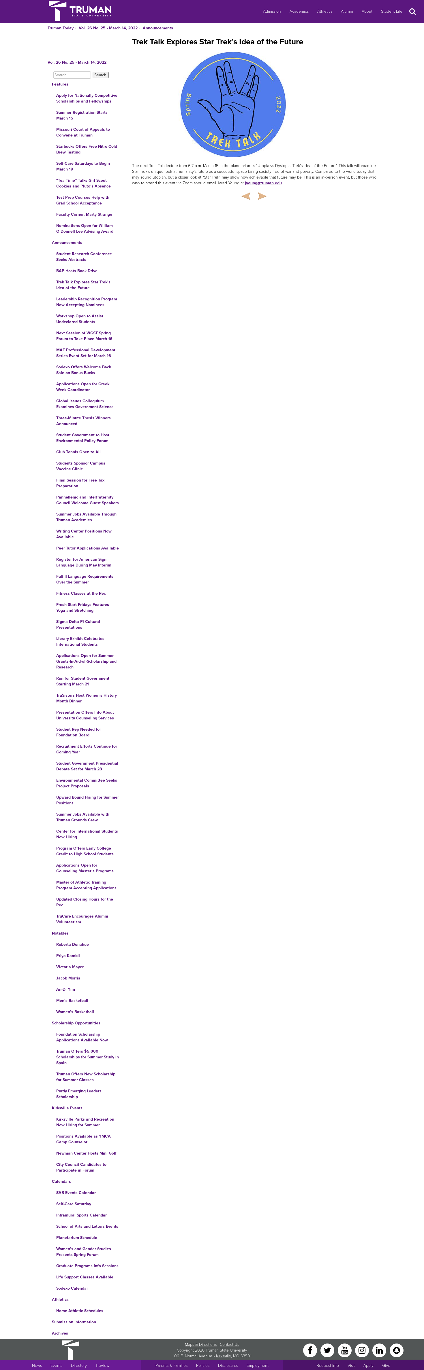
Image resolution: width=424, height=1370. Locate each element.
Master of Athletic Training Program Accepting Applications (86, 885)
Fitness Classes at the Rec (81, 593)
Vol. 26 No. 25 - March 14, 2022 (108, 28)
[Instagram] (362, 1350)
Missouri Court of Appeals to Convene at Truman (83, 132)
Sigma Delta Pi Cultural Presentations (78, 624)
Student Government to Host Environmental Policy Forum (82, 438)
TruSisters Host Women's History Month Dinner (86, 698)
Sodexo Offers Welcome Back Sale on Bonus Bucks (83, 370)
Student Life (391, 11)
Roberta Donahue (72, 944)
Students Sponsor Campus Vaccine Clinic (80, 466)
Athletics (324, 11)
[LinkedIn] (380, 1350)
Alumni (347, 11)
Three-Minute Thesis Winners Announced (83, 421)
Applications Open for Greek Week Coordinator (82, 387)
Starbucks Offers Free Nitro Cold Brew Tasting (86, 149)
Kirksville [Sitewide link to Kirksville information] (223, 1356)
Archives (60, 1333)
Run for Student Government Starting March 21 (82, 681)
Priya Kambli (68, 955)
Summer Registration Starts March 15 (82, 115)
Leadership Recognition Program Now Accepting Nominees (86, 302)
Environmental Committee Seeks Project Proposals (86, 783)
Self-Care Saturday (73, 1204)
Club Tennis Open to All (78, 452)
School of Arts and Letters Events (87, 1226)
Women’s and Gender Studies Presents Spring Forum (83, 1251)
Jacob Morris (68, 978)
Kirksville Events (67, 1108)
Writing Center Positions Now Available (84, 534)
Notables (60, 933)
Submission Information (74, 1322)
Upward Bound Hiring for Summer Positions (87, 800)
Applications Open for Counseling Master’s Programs (85, 868)
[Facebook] (310, 1350)
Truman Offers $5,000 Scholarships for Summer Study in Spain (87, 1057)
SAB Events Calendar (76, 1192)
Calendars (61, 1181)
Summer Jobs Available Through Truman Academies (86, 517)
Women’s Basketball (75, 1011)
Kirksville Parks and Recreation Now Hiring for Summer (85, 1122)
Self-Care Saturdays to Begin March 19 (83, 166)
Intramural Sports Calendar (81, 1215)
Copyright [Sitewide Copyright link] (185, 1350)
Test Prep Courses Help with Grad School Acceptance (82, 200)
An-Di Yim (65, 989)
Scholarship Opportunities (76, 1023)
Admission (272, 11)
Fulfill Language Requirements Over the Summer (84, 579)
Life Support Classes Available (84, 1277)
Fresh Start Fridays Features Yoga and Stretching (82, 607)
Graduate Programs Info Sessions (87, 1265)
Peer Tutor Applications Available (87, 548)
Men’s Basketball (72, 1000)
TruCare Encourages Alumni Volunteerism (82, 919)
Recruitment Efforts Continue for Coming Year (86, 749)
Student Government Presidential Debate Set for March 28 (87, 766)
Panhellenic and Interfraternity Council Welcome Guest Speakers (87, 500)
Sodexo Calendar (72, 1288)
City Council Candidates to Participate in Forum (81, 1167)
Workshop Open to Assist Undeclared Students (79, 319)
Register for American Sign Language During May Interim (83, 562)
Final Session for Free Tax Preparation (80, 483)
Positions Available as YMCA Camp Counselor (83, 1139)
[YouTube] (345, 1350)
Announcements (158, 28)
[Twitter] (328, 1350)
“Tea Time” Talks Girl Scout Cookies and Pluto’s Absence (83, 183)
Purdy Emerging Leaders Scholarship (79, 1094)
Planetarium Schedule (76, 1237)
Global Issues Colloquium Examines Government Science (85, 404)
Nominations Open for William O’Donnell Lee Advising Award (84, 228)
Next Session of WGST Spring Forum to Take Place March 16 (84, 336)
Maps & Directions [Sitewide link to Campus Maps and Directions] (201, 1344)
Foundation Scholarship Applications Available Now (82, 1037)
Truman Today (61, 28)
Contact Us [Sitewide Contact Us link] (229, 1344)
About (367, 11)
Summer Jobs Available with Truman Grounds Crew (82, 817)
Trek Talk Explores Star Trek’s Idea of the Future (83, 285)
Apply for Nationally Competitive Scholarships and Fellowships (86, 98)
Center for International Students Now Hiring (87, 834)
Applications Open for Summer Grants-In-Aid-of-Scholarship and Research (86, 661)
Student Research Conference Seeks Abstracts (84, 256)
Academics (299, 11)
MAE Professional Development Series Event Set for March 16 (85, 353)
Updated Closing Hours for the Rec (84, 902)
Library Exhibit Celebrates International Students (80, 641)
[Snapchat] (397, 1350)
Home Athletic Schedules (79, 1310)
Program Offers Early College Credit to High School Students (85, 851)
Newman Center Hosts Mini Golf (86, 1153)
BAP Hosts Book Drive (76, 270)
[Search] (72, 75)
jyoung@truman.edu (263, 183)
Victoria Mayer (70, 967)
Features (60, 84)
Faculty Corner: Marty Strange (84, 214)
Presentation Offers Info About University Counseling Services (85, 715)
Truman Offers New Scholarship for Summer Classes (85, 1077)
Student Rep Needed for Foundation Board (78, 732)
